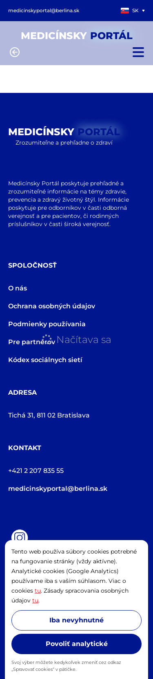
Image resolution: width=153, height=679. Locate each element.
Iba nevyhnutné (76, 620)
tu (38, 590)
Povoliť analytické (77, 644)
